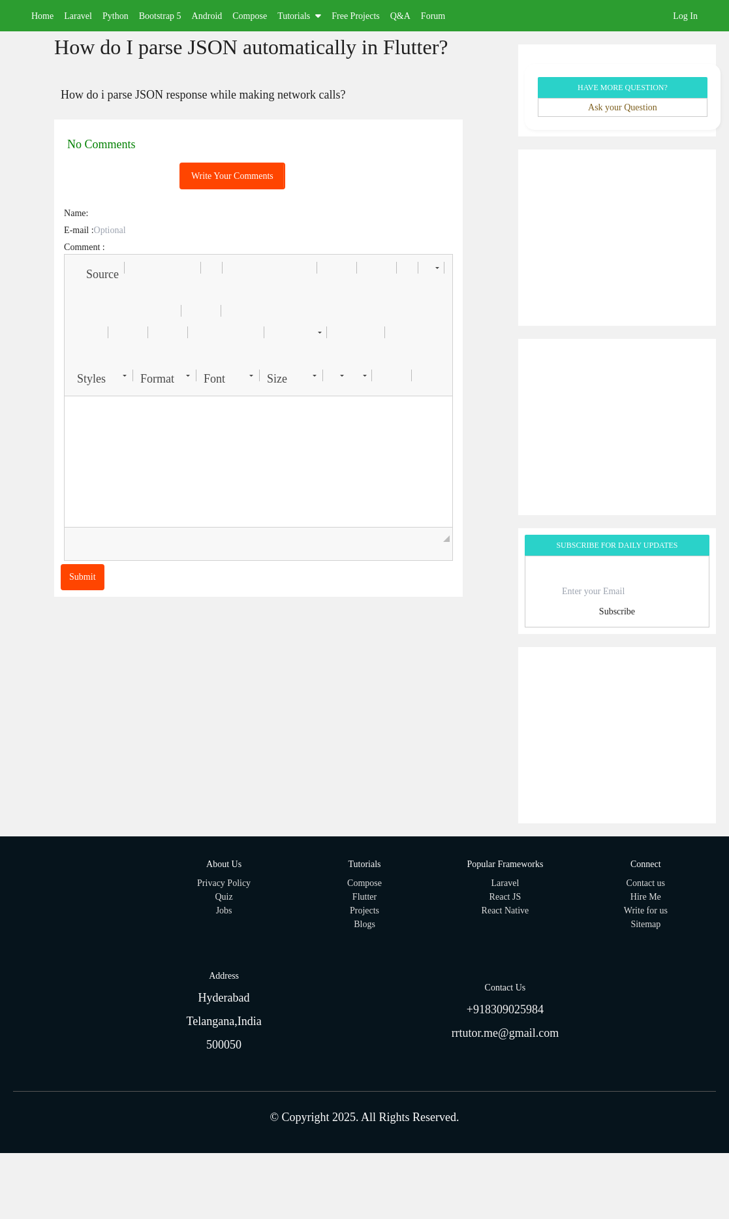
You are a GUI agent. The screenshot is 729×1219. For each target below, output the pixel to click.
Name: (76, 213)
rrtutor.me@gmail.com (505, 1032)
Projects (364, 910)
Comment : (84, 247)
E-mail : (79, 230)
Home (42, 16)
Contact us (646, 883)
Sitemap (645, 924)
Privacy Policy (224, 883)
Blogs (364, 924)
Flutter (364, 897)
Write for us (646, 910)
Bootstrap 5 (160, 16)
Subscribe (617, 611)
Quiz (224, 897)
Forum (433, 16)
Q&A (400, 16)
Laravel (78, 16)
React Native (505, 910)
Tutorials (299, 16)
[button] (96, 267)
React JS (505, 897)
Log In (685, 16)
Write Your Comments (232, 176)
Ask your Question (622, 107)
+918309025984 (505, 1009)
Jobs (224, 910)
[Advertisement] (617, 237)
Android (207, 16)
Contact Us (505, 987)
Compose (249, 16)
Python (115, 16)
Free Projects (355, 16)
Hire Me (645, 897)
